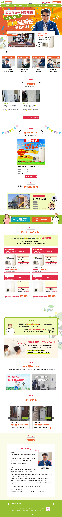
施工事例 (40, 5)
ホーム (7, 5)
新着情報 (13, 510)
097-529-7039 (47, 503)
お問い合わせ (25, 510)
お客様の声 (47, 5)
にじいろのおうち (41, 208)
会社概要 (54, 5)
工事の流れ (34, 5)
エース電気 (31, 514)
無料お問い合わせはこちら (30, 176)
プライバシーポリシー (39, 510)
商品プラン (27, 5)
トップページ (13, 508)
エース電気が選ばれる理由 (17, 5)
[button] (21, 33)
